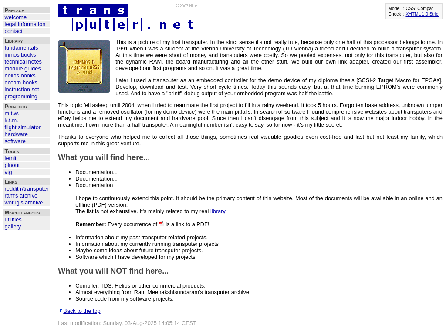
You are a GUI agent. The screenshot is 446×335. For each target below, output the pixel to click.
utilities (13, 219)
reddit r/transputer (27, 188)
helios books (20, 75)
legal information (25, 24)
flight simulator (23, 127)
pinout (12, 165)
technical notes (23, 61)
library (217, 211)
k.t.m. (11, 120)
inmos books (20, 54)
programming (21, 96)
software (15, 141)
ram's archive (21, 195)
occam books (21, 82)
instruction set (22, 89)
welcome (16, 17)
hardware (16, 134)
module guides (23, 68)
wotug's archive (24, 202)
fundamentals (21, 47)
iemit (11, 158)
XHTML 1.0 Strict (422, 14)
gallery (13, 226)
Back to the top (79, 311)
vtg (8, 172)
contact (14, 31)
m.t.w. (12, 113)
